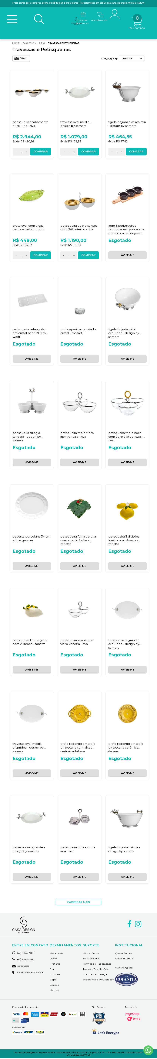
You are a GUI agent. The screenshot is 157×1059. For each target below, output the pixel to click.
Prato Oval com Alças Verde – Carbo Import (28, 228)
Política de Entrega (95, 975)
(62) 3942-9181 (25, 953)
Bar (52, 970)
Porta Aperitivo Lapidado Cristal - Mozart (78, 332)
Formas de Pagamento (97, 964)
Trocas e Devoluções (95, 970)
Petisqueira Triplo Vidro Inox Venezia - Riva (77, 435)
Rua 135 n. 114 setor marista (29, 973)
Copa (53, 980)
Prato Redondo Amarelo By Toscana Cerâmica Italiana (126, 748)
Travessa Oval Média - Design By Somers (75, 124)
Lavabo (54, 985)
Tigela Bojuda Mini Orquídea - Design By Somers (124, 333)
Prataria (55, 964)
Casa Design (31, 44)
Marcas (54, 991)
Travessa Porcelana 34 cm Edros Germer (32, 539)
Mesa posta (57, 954)
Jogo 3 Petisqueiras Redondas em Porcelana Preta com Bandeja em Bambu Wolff (126, 232)
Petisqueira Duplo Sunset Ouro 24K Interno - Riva (79, 228)
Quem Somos (123, 954)
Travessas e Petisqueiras (69, 44)
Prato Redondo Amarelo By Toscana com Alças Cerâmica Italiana (78, 748)
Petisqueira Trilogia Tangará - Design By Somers (27, 437)
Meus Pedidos (91, 959)
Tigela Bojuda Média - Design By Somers (124, 850)
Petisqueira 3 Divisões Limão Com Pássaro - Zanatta (124, 541)
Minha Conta (91, 954)
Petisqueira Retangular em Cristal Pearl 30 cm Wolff (30, 333)
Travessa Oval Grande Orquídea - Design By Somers (124, 644)
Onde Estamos (124, 959)
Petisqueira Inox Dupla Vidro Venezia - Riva (77, 642)
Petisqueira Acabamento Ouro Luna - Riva (31, 124)
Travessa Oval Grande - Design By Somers (29, 850)
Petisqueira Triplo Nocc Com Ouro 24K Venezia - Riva (126, 437)
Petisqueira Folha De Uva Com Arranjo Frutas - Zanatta (78, 541)
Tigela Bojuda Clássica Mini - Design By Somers (125, 124)
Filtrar (21, 60)
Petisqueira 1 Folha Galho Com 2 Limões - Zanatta (31, 642)
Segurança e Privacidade (98, 980)
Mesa (45, 44)
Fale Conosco (21, 967)
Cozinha (55, 975)
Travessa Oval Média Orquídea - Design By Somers (28, 748)
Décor (53, 959)
